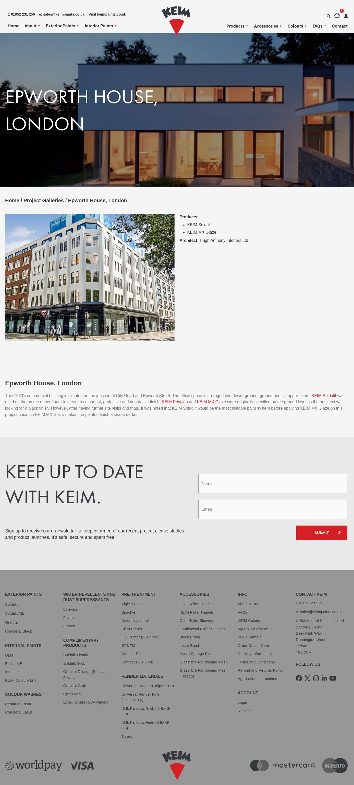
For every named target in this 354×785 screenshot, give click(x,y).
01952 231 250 (312, 586)
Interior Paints (101, 25)
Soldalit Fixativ (75, 638)
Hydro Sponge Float (196, 636)
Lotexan (70, 592)
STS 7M (128, 628)
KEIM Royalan (175, 385)
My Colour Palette (253, 612)
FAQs (320, 26)
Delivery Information (255, 636)
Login (242, 685)
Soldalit (11, 587)
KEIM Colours (249, 603)
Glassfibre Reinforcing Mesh (203, 645)
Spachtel (128, 595)
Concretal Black (18, 614)
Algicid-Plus (131, 587)
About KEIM (248, 587)
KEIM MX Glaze (212, 385)
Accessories (268, 26)
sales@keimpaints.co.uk (320, 594)
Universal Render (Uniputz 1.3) (147, 669)
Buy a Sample (249, 620)
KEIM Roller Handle (196, 595)
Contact (340, 26)
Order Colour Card (253, 628)
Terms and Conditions (256, 645)
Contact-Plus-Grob (137, 645)
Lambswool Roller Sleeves (202, 612)
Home (13, 25)
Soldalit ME (15, 596)
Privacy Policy (17, 773)
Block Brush (189, 620)
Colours (298, 26)
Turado (127, 719)
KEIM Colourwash (20, 663)
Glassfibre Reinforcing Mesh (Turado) (203, 656)
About (33, 25)
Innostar (12, 654)
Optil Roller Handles (196, 587)
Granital (12, 605)
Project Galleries (43, 200)
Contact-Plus (132, 636)
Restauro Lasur (18, 687)
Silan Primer (131, 612)
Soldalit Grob (74, 646)
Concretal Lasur (18, 695)
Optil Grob (72, 677)
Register (245, 693)
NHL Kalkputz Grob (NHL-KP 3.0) (146, 694)
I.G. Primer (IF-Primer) (140, 620)
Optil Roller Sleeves (196, 603)
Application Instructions (257, 661)
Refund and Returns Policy (260, 653)
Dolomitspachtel (135, 603)
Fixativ (68, 600)
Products (237, 26)
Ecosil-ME (13, 646)
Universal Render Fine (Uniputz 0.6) (140, 680)
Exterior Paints (63, 25)
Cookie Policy (106, 773)
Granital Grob (74, 668)
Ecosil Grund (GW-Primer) (85, 685)
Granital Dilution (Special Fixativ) (84, 657)
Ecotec (69, 608)
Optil (9, 638)
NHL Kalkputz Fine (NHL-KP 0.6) (145, 708)
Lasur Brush (189, 628)
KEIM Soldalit (324, 378)
